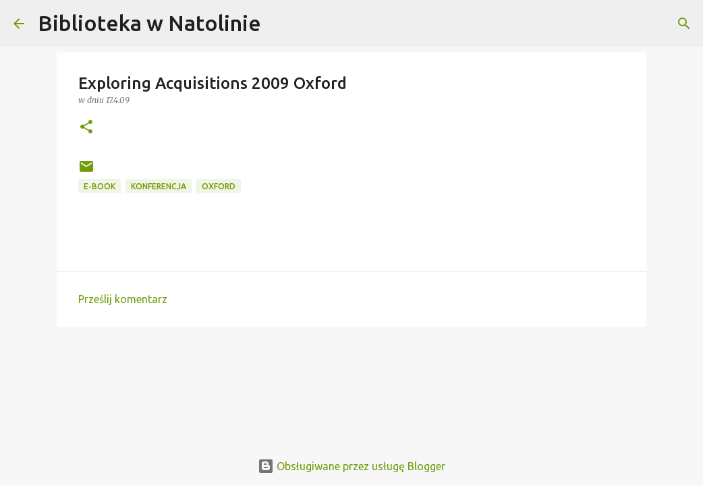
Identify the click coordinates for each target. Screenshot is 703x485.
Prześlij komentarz (122, 299)
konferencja (158, 186)
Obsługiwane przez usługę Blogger (351, 466)
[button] (86, 128)
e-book (99, 186)
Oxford (218, 186)
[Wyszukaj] (280, 23)
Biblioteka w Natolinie (149, 23)
